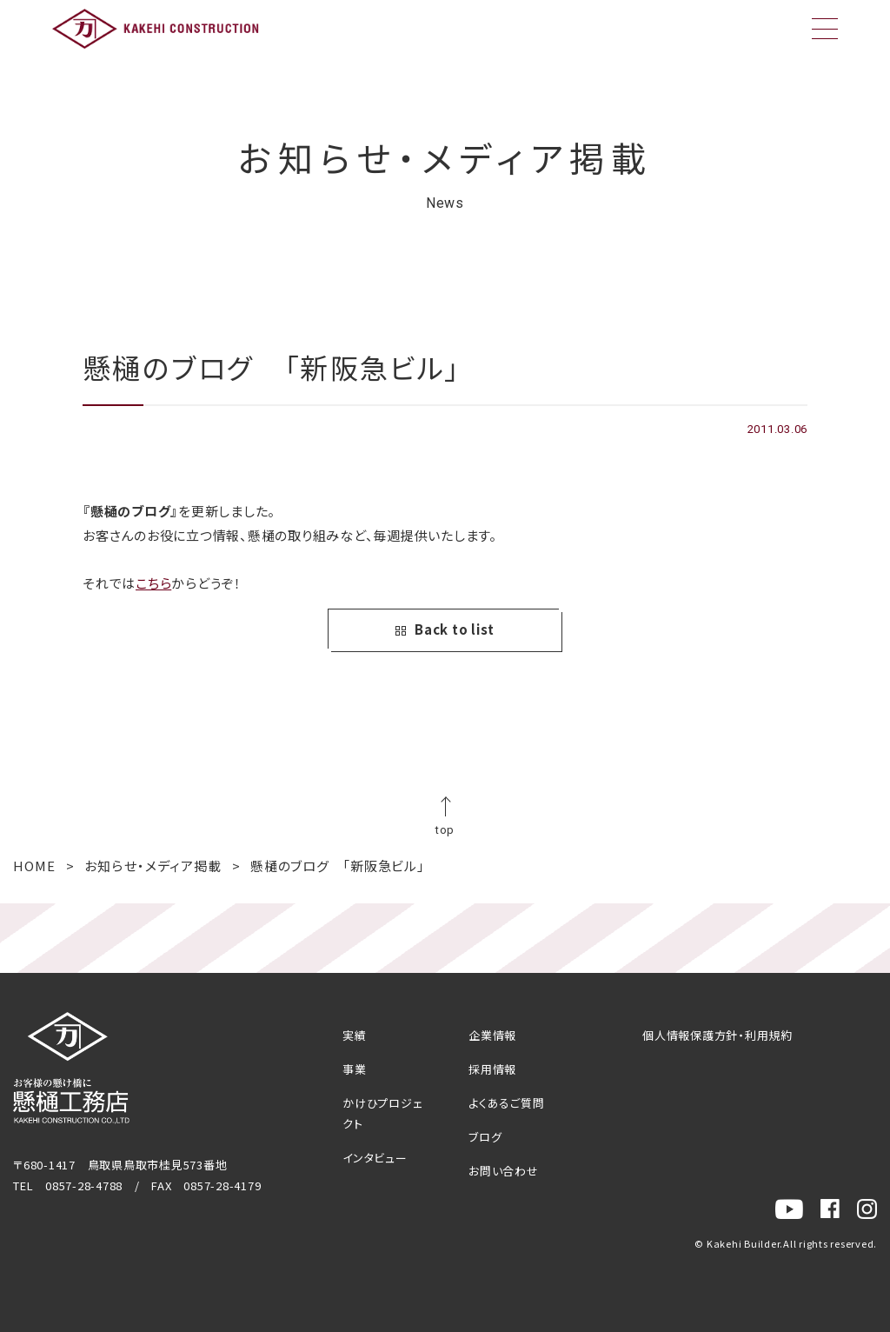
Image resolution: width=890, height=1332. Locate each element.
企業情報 (492, 1035)
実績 (354, 1035)
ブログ (484, 1137)
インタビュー (375, 1157)
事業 (354, 1069)
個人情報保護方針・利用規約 (717, 1035)
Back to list (445, 629)
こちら (153, 583)
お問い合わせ (503, 1170)
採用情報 (492, 1069)
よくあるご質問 (506, 1103)
